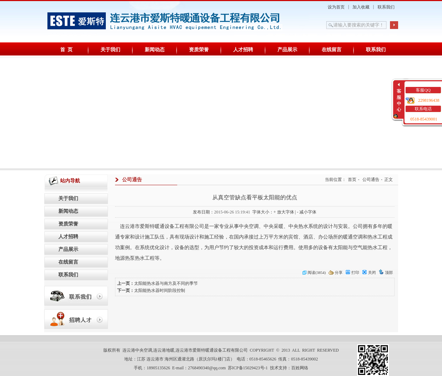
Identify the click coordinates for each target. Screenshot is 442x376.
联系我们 (386, 7)
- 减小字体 (306, 212)
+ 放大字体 (284, 212)
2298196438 (429, 100)
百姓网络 (299, 367)
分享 (336, 272)
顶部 (386, 272)
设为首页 (336, 7)
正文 (388, 179)
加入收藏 (360, 7)
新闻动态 (155, 49)
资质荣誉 (199, 49)
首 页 (66, 49)
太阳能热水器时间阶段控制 (159, 290)
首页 (352, 179)
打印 (352, 272)
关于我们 (110, 49)
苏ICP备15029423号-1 (248, 367)
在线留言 (331, 49)
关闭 (369, 272)
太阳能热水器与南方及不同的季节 (166, 283)
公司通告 (370, 179)
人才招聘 (243, 49)
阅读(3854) (314, 272)
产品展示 (287, 49)
